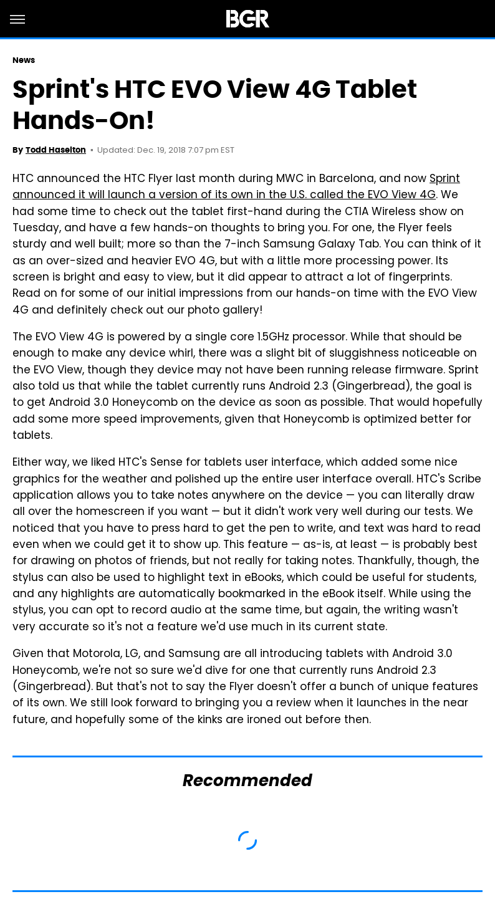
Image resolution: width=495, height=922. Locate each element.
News (23, 60)
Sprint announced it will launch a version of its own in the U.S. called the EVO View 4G (236, 187)
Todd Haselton (56, 150)
